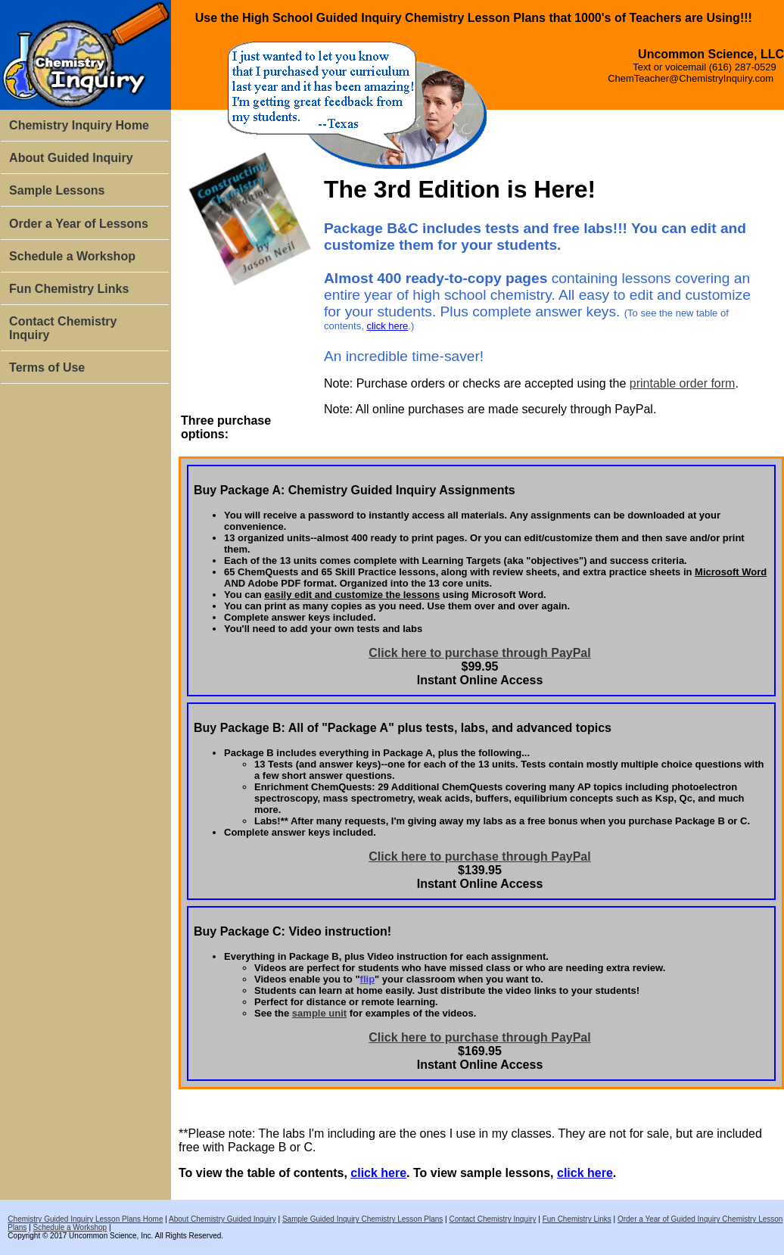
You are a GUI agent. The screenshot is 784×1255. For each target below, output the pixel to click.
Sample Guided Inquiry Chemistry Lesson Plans (362, 1219)
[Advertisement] (85, 612)
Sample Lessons (56, 190)
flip (367, 979)
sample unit (319, 1013)
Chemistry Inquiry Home (79, 125)
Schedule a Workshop (72, 256)
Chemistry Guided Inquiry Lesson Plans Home (85, 1219)
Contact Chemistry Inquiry (63, 328)
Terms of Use (47, 367)
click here (387, 326)
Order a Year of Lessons (78, 223)
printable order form (683, 383)
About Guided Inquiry (71, 157)
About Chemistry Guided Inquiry (222, 1219)
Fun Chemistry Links (69, 288)
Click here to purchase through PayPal (479, 652)
